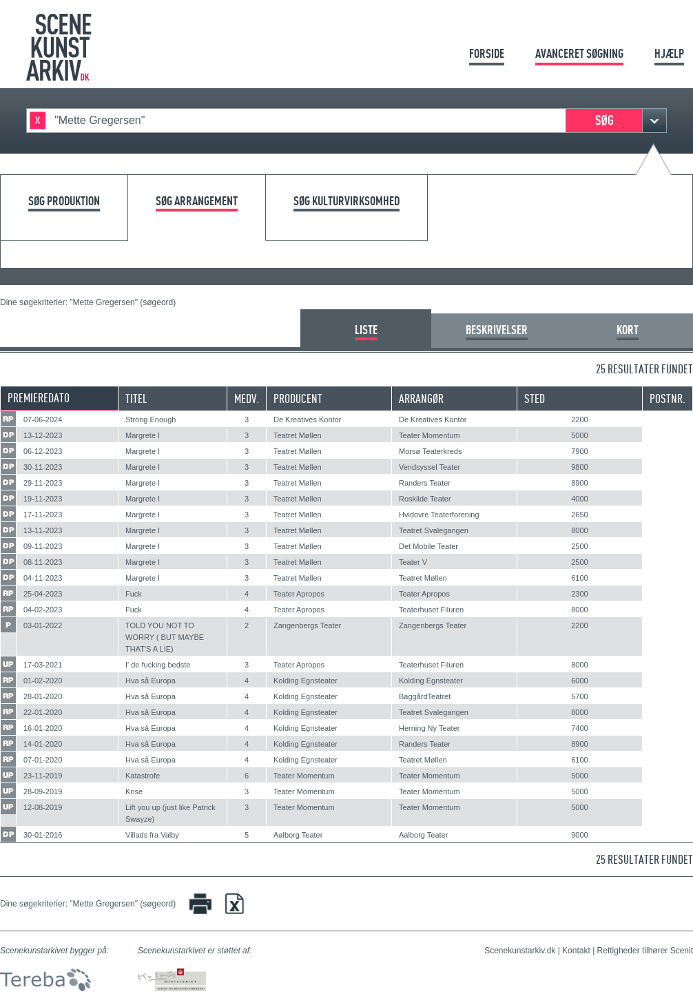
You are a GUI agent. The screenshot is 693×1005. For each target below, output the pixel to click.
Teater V (413, 562)
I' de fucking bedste (157, 665)
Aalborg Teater (297, 835)
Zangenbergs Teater (307, 625)
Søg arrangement (197, 201)
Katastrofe (142, 775)
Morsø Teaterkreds (430, 451)
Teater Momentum (429, 435)
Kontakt (576, 950)
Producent (297, 398)
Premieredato (39, 398)
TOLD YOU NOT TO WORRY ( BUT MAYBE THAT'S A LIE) (164, 637)
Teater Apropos (298, 594)
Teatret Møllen (297, 435)
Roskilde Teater (425, 499)
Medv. (246, 398)
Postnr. (667, 398)
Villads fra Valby (152, 835)
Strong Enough (150, 419)
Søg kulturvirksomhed (346, 201)
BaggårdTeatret (425, 696)
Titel (136, 398)
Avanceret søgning (579, 53)
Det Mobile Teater (428, 546)
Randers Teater (425, 483)
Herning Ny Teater (429, 728)
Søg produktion (64, 201)
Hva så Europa (150, 680)
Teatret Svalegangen (433, 530)
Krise (134, 791)
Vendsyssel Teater (429, 467)
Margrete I (142, 435)
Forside (486, 53)
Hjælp (669, 53)
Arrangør (421, 398)
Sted (534, 398)
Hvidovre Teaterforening (439, 514)
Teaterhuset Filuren (431, 609)
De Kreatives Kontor (307, 419)
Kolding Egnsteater (305, 680)
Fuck (133, 594)
